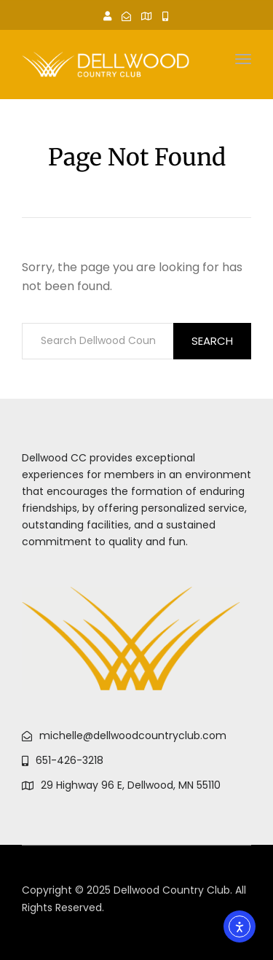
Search (212, 340)
